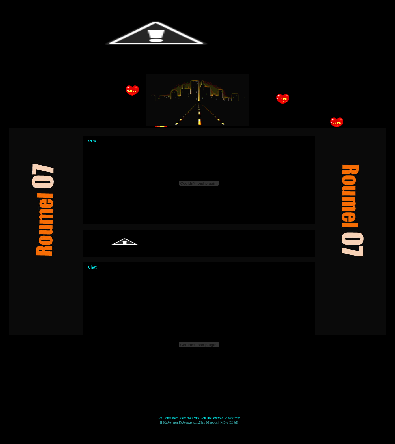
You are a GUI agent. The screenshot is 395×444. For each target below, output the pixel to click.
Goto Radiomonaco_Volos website (220, 417)
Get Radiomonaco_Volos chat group (178, 417)
